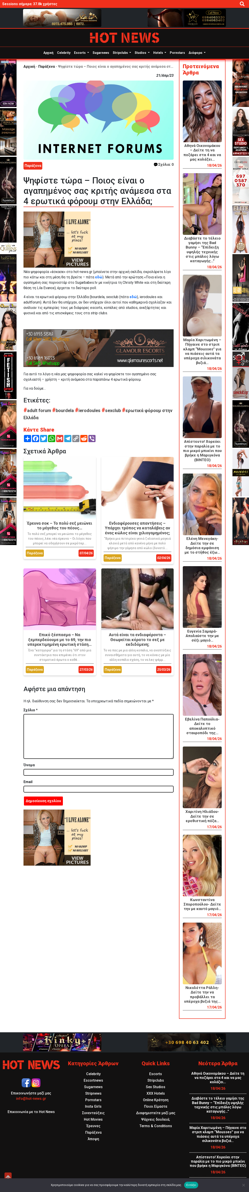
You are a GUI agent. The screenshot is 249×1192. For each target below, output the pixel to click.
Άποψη (93, 1139)
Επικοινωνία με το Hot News (31, 1112)
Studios (141, 53)
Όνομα (29, 765)
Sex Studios (155, 1087)
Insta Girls (93, 1106)
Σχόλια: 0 (164, 164)
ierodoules (88, 410)
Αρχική (48, 53)
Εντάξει (191, 1185)
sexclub (112, 410)
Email (27, 782)
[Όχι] (243, 1185)
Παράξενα (46, 66)
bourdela (63, 410)
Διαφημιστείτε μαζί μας (155, 1113)
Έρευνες (93, 1126)
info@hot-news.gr (31, 1098)
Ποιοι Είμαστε (155, 1106)
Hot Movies (93, 1119)
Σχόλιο (30, 710)
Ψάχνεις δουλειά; (155, 1119)
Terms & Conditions (155, 1126)
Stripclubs (121, 53)
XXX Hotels (156, 1093)
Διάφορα (196, 53)
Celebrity (63, 53)
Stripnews (93, 1093)
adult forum (37, 410)
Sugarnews (101, 53)
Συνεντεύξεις (93, 1113)
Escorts (80, 53)
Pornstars (177, 53)
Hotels (158, 53)
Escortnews (93, 1080)
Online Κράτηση (155, 1100)
